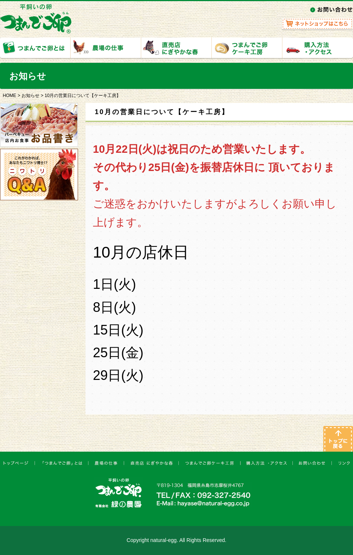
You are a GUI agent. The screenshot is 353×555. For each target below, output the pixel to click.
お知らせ (30, 95)
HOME (9, 95)
